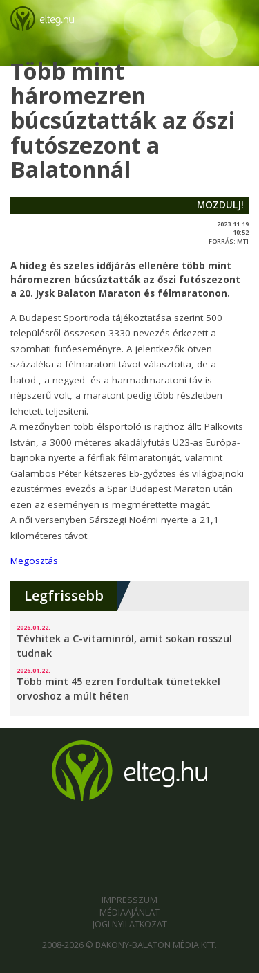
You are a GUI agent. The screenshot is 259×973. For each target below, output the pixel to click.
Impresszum (129, 900)
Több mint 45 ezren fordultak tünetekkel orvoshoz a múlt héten (118, 688)
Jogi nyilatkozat (130, 924)
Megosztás (34, 560)
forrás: (222, 241)
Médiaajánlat (129, 912)
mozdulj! (220, 205)
